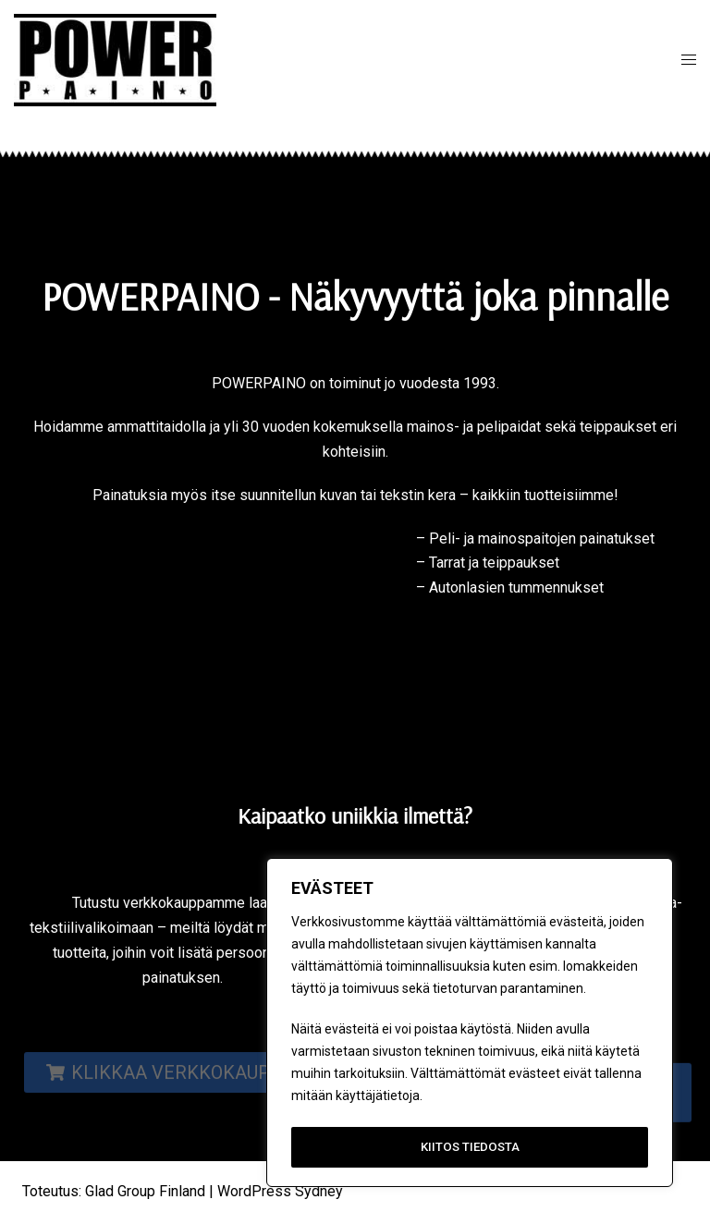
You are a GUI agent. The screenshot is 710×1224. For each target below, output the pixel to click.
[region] (469, 1025)
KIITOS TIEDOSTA (470, 1147)
